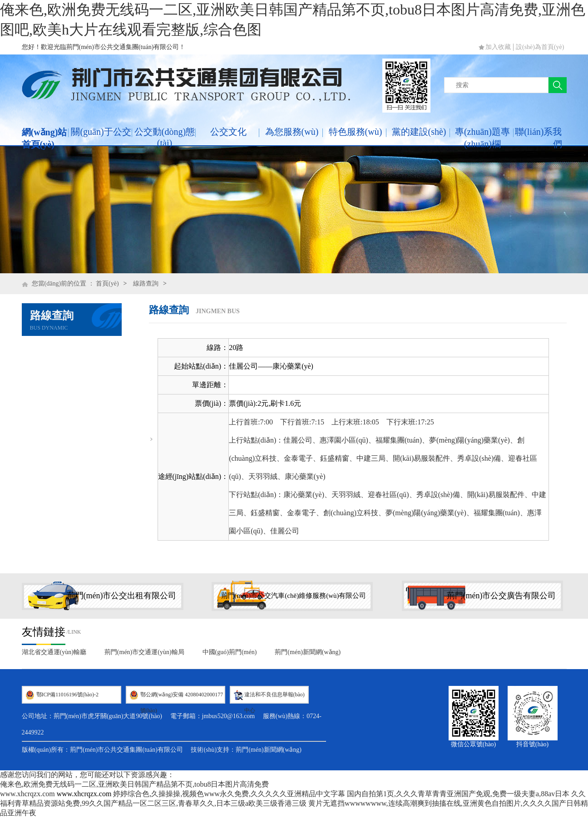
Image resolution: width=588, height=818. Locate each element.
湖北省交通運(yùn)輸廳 (54, 652)
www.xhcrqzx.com (27, 794)
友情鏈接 (43, 632)
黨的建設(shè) (419, 132)
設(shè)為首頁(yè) (540, 47)
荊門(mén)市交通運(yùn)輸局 (144, 652)
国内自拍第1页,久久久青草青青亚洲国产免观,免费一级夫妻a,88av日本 (458, 794)
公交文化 (228, 132)
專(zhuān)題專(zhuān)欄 (482, 138)
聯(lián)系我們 (538, 138)
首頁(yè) (107, 283)
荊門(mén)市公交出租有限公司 (122, 595)
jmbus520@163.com (228, 716)
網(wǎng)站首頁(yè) (44, 138)
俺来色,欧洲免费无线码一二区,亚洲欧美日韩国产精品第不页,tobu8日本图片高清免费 (134, 784)
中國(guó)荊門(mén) (230, 652)
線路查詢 (145, 283)
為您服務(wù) (292, 132)
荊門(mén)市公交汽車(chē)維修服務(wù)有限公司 (293, 595)
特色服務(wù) (355, 132)
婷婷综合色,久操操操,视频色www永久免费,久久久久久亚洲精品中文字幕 (229, 794)
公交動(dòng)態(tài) (164, 137)
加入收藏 (498, 47)
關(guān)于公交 (101, 132)
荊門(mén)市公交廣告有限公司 (501, 595)
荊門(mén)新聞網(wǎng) (308, 652)
